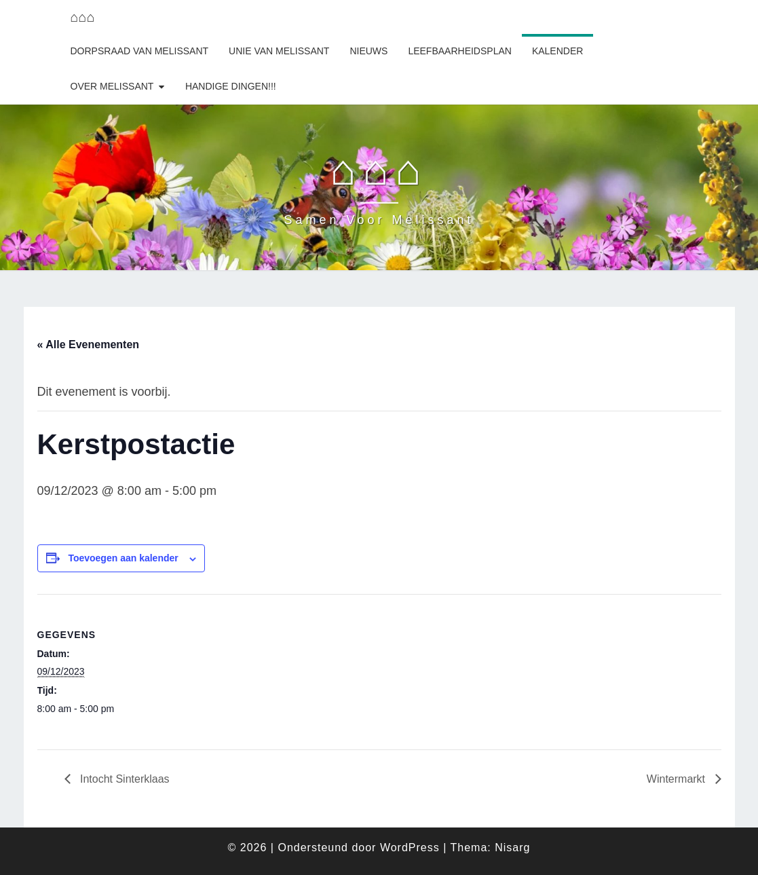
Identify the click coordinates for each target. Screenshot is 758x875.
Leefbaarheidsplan (460, 50)
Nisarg (512, 847)
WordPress (410, 847)
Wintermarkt (677, 779)
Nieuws (368, 50)
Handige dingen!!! (230, 86)
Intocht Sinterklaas (123, 779)
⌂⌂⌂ (83, 17)
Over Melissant (112, 86)
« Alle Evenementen (88, 344)
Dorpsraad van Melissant (140, 50)
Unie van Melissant (279, 50)
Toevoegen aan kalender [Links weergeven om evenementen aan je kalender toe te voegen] (123, 558)
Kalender (557, 50)
